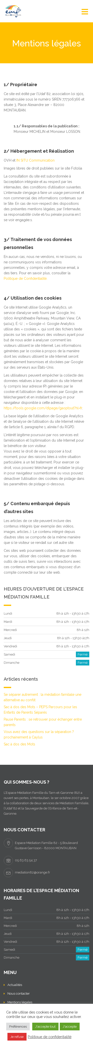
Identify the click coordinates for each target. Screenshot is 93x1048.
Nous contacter (18, 993)
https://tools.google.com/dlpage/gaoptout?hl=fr (43, 408)
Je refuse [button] (17, 1037)
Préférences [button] (18, 1026)
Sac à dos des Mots (19, 744)
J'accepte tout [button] (45, 1026)
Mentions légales (19, 1002)
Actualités (14, 985)
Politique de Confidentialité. (25, 278)
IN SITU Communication (35, 160)
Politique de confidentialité (49, 1037)
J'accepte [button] (70, 1026)
